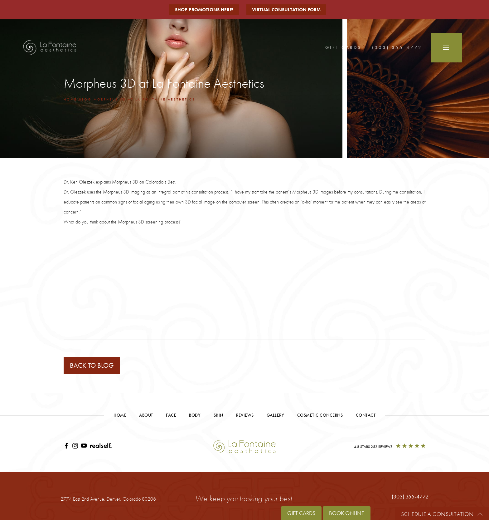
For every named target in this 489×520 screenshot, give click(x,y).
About (146, 415)
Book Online (346, 513)
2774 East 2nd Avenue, (108, 499)
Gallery (275, 415)
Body (195, 415)
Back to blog (92, 365)
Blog (85, 99)
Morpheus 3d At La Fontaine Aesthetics (144, 99)
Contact (366, 415)
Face (171, 415)
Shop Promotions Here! (204, 10)
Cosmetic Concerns (320, 415)
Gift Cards (343, 47)
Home (70, 99)
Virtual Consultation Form (286, 10)
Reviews (245, 415)
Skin (218, 415)
